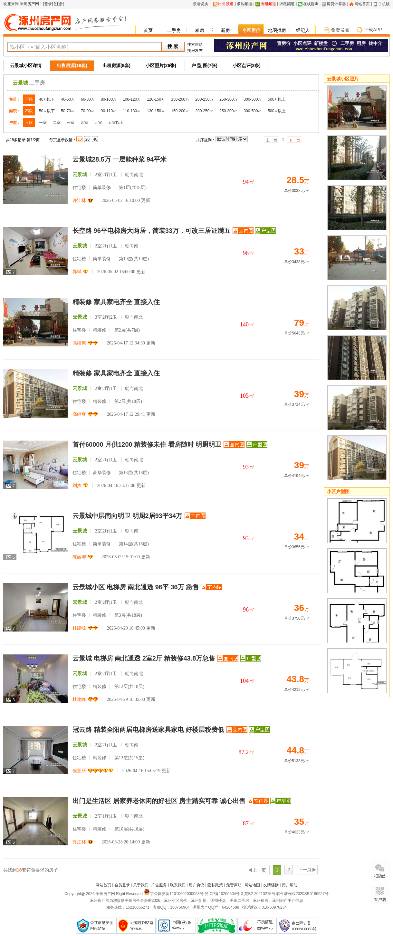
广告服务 (159, 885)
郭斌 (76, 271)
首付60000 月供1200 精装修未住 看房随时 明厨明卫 (146, 444)
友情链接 (271, 885)
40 (95, 139)
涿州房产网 (29, 4)
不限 (29, 99)
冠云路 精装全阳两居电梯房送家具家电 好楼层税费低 (148, 729)
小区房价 (251, 30)
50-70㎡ (68, 111)
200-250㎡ (204, 111)
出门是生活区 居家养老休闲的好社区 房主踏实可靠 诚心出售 (158, 800)
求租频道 (287, 4)
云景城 (20, 82)
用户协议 (196, 885)
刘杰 (76, 485)
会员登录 (122, 885)
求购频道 (244, 4)
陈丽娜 (79, 556)
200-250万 (204, 99)
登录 (48, 4)
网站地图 (252, 885)
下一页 (294, 140)
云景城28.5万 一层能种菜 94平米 (119, 159)
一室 (43, 122)
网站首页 (362, 4)
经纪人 (303, 30)
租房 (199, 30)
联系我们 (178, 885)
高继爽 (79, 343)
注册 (59, 4)
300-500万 (253, 99)
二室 (57, 122)
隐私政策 (215, 885)
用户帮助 (289, 885)
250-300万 (228, 99)
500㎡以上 (277, 111)
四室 (84, 122)
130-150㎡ (156, 111)
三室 (70, 122)
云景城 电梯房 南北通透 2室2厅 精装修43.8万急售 (143, 658)
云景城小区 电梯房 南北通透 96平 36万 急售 (135, 587)
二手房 (174, 30)
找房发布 (195, 50)
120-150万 (156, 99)
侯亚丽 (79, 770)
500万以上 (277, 99)
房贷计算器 (336, 4)
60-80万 (88, 99)
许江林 (79, 200)
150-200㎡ (180, 111)
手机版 (384, 4)
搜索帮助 (195, 44)
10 (80, 139)
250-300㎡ (228, 111)
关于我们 (141, 885)
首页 (148, 30)
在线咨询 (311, 4)
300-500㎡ (253, 111)
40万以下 (47, 99)
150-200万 (180, 99)
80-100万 (109, 99)
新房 (225, 30)
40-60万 (68, 99)
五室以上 (116, 122)
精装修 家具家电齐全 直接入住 (116, 301)
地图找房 (277, 30)
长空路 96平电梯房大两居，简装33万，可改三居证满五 (151, 230)
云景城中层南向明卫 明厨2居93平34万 (127, 515)
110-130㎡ (132, 111)
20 (87, 139)
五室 (98, 122)
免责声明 (234, 885)
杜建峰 (79, 628)
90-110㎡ (109, 111)
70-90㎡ (88, 111)
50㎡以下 (47, 111)
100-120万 (132, 99)
